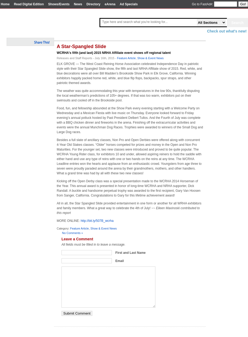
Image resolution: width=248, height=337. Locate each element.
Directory (94, 4)
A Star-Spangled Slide (81, 46)
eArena (110, 4)
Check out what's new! (227, 31)
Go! (243, 4)
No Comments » (72, 233)
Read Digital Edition (29, 4)
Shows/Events (58, 4)
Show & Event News (150, 58)
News (78, 4)
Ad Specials (129, 4)
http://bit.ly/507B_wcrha (97, 221)
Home (5, 4)
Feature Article (126, 58)
